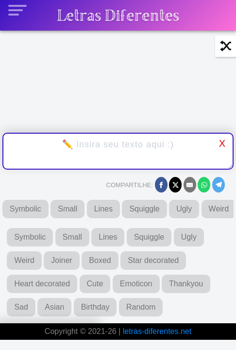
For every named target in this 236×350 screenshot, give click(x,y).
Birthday (95, 307)
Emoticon (136, 284)
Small (67, 209)
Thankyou (186, 284)
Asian (54, 307)
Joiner (61, 260)
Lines (103, 209)
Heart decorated (42, 284)
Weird (24, 260)
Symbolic (25, 209)
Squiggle (144, 209)
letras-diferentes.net (157, 331)
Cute (95, 284)
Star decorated (153, 260)
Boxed (100, 260)
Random (140, 307)
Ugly (184, 209)
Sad (21, 307)
